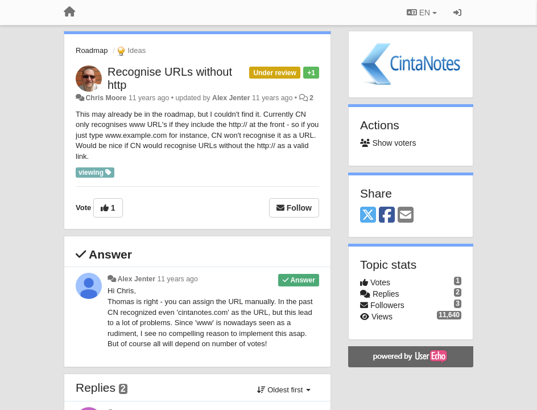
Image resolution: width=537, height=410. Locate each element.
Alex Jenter (231, 98)
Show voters (388, 142)
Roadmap (92, 50)
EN (422, 12)
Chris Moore (105, 98)
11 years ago (177, 279)
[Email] (406, 216)
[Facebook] (387, 216)
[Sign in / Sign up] (457, 12)
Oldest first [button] (284, 390)
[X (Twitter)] (368, 216)
